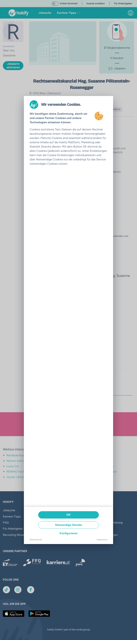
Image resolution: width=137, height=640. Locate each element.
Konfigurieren (69, 533)
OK (68, 514)
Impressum (102, 539)
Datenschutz (36, 539)
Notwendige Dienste (68, 525)
